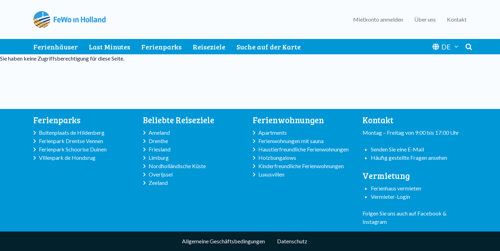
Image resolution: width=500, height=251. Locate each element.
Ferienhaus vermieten (396, 188)
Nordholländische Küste (177, 166)
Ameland (159, 132)
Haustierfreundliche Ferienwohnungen (303, 149)
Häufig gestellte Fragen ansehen (409, 157)
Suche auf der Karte (268, 47)
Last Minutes (109, 47)
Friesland (159, 149)
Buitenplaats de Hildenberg (72, 132)
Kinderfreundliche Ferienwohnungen (301, 166)
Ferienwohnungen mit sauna (291, 141)
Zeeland (158, 182)
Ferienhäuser (55, 47)
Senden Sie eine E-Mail (397, 149)
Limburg (159, 157)
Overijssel (161, 174)
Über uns (425, 19)
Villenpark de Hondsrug (67, 157)
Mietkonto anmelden (378, 19)
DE (446, 46)
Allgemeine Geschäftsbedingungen (223, 241)
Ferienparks (161, 47)
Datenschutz (292, 241)
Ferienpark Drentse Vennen (71, 141)
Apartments (272, 132)
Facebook (429, 213)
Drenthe (158, 141)
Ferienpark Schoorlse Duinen (73, 149)
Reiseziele (209, 47)
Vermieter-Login (390, 196)
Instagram (374, 221)
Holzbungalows (277, 157)
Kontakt (457, 19)
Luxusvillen (271, 174)
